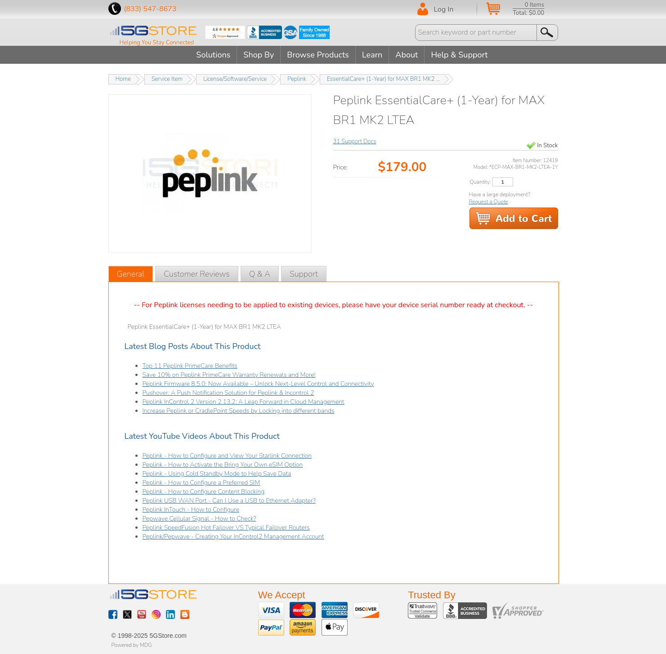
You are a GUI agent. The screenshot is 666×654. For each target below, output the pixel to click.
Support (304, 274)
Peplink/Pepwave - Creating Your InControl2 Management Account (233, 536)
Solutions (213, 54)
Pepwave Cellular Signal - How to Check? (199, 518)
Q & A (259, 274)
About (406, 54)
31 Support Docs (354, 141)
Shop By (258, 54)
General (131, 274)
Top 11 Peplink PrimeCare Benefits (190, 366)
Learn (372, 54)
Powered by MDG (132, 645)
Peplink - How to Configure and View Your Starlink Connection (227, 455)
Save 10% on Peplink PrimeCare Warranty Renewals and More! (229, 375)
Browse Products (318, 54)
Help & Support (459, 54)
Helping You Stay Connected (157, 43)
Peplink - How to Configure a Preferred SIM (201, 482)
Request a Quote (488, 201)
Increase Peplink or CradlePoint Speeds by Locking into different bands (239, 411)
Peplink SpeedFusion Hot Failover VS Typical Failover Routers (226, 527)
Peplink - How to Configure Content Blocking (204, 491)
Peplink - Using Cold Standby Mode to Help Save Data (217, 473)
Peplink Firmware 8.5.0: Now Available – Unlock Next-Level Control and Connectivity (258, 384)
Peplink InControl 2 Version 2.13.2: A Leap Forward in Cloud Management (243, 402)
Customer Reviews (197, 274)
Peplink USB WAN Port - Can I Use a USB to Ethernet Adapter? (229, 500)
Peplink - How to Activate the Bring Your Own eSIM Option (223, 464)
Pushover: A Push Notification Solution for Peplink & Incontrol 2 (228, 393)
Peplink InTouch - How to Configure (191, 509)
